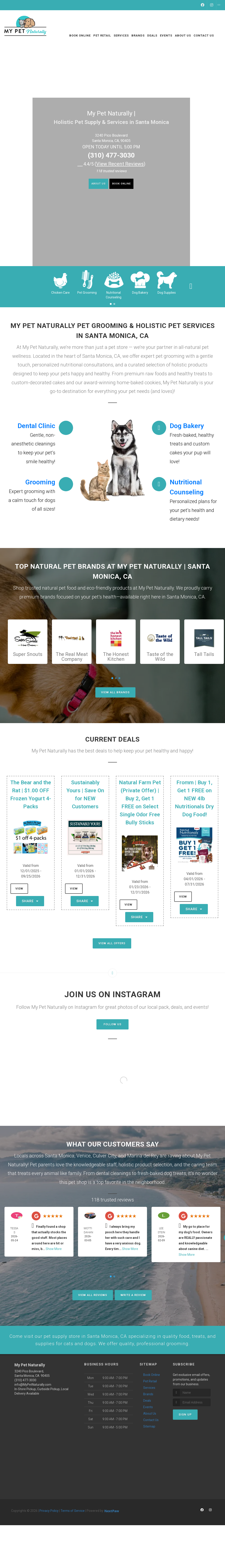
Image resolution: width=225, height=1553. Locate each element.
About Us (93, 184)
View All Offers (111, 943)
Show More (54, 1249)
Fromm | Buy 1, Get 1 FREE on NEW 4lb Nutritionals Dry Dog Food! (194, 798)
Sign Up (185, 1431)
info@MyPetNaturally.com (32, 1401)
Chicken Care (60, 292)
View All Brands (115, 692)
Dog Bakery (140, 292)
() (120, 164)
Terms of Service (73, 1528)
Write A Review (133, 1295)
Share (30, 901)
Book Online (125, 184)
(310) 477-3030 (111, 155)
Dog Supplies (167, 292)
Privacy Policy (49, 1528)
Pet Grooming (87, 292)
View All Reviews (92, 1295)
